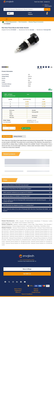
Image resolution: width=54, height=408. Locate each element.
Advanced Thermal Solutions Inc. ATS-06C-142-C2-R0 (22, 232)
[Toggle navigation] (7, 19)
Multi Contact (31, 222)
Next (49, 165)
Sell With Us (27, 273)
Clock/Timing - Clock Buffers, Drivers (42, 226)
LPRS (17, 221)
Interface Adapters (23, 224)
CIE (13, 222)
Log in (29, 12)
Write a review (39, 68)
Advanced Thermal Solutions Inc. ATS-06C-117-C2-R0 (22, 231)
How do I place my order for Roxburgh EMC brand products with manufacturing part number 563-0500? (27, 200)
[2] (41, 67)
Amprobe (22, 221)
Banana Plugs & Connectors (36, 22)
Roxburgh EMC (47, 29)
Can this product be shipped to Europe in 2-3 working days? (27, 205)
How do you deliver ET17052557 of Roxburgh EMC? (27, 196)
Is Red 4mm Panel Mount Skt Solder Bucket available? (27, 189)
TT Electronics (44, 221)
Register (30, 14)
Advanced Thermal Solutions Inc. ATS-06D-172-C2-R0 (22, 234)
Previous (4, 165)
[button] (47, 13)
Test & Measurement (11, 22)
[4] (46, 67)
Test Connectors (23, 22)
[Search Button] (47, 9)
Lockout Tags (31, 224)
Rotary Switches (39, 224)
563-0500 (32, 29)
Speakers (16, 224)
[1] (38, 67)
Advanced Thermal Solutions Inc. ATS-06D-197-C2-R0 (22, 236)
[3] (43, 67)
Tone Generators (48, 224)
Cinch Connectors (23, 222)
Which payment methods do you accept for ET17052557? (27, 192)
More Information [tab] (7, 136)
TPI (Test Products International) (32, 221)
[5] (48, 67)
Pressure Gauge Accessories (19, 226)
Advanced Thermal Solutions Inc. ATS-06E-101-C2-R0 (18, 241)
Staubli (16, 222)
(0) (51, 67)
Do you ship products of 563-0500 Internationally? (27, 185)
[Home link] (3, 22)
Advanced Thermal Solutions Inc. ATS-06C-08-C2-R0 (22, 229)
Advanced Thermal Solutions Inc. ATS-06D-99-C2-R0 (19, 239)
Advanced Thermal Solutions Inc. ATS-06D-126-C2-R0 (18, 243)
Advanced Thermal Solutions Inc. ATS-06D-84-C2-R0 (20, 238)
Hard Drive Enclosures (7, 226)
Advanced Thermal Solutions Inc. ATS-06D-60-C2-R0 (24, 227)
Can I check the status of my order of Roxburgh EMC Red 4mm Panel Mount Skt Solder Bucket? (27, 209)
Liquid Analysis (29, 226)
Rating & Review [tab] (18, 136)
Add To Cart (26, 128)
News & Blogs (27, 269)
